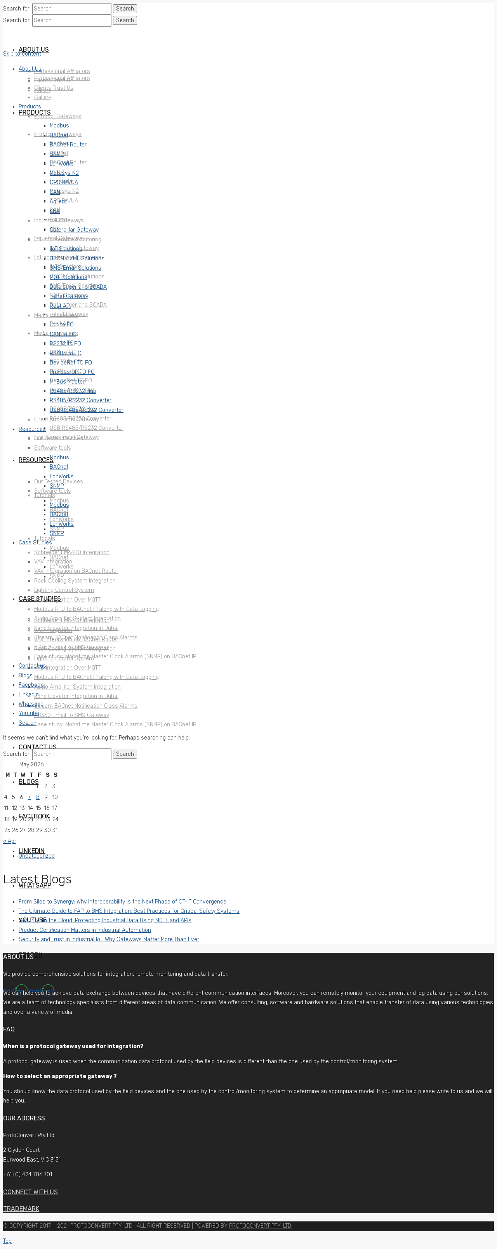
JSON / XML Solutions (77, 258)
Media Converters (56, 315)
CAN (55, 192)
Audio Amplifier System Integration (77, 618)
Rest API (60, 306)
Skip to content (22, 54)
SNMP (57, 154)
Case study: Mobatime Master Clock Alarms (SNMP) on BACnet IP (115, 656)
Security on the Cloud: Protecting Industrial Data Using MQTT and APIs (105, 920)
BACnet (59, 135)
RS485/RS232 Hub (73, 391)
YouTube (29, 713)
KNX (55, 211)
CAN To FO (63, 334)
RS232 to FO (65, 343)
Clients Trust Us (53, 88)
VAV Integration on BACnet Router (76, 571)
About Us (30, 69)
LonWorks (62, 163)
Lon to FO (62, 324)
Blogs (26, 675)
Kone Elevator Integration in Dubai (76, 628)
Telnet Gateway (69, 296)
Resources (32, 429)
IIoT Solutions (66, 249)
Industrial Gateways (59, 220)
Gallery (42, 97)
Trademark (21, 1208)
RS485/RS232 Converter (80, 400)
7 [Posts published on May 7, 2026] (29, 797)
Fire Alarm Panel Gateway (66, 419)
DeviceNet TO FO (71, 362)
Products (30, 106)
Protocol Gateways (58, 116)
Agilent (58, 201)
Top (7, 1241)
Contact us (32, 666)
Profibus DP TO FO (72, 372)
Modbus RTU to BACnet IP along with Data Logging (96, 609)
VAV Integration (53, 561)
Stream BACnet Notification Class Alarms (85, 637)
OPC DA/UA (64, 182)
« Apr (9, 841)
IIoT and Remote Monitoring (67, 239)
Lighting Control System (64, 590)
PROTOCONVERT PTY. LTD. (260, 1226)
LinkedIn (29, 694)
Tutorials (44, 495)
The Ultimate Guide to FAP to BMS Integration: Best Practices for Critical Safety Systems (129, 911)
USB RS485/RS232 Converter (86, 410)
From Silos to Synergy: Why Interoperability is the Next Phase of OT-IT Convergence (122, 901)
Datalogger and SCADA (78, 287)
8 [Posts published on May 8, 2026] (38, 797)
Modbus (59, 125)
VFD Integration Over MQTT (67, 600)
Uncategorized (37, 856)
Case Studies (35, 542)
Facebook (31, 685)
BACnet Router (68, 144)
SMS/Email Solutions (75, 268)
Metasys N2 (64, 173)
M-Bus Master (67, 382)
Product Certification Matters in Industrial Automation (85, 930)
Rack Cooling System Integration (75, 580)
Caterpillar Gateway (74, 230)
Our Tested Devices (58, 438)
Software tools (52, 448)
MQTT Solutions (68, 277)
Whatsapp (31, 704)
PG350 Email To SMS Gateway (71, 647)
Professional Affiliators (62, 78)
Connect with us (30, 1192)
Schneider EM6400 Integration (71, 552)
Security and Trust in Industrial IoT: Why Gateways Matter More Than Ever (109, 939)
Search (27, 723)
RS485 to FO (66, 353)
